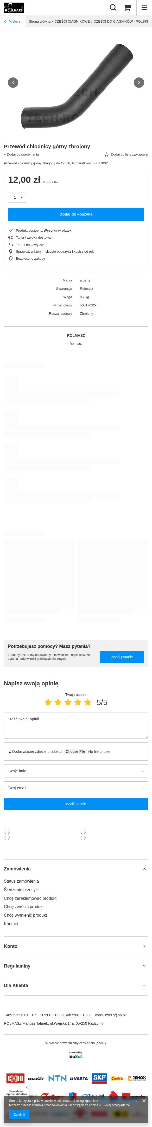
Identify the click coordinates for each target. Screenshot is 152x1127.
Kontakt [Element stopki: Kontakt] (11, 924)
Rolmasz (86, 289)
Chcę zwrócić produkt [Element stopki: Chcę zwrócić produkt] (24, 906)
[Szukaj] (112, 8)
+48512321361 (16, 1015)
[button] (13, 82)
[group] (76, 82)
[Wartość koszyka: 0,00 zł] (127, 8)
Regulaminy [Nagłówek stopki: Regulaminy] (17, 966)
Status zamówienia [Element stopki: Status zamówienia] (21, 881)
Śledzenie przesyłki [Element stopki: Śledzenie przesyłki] (22, 890)
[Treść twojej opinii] (76, 726)
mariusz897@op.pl (110, 1015)
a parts (85, 280)
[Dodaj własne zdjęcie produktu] (98, 751)
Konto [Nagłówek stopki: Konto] (10, 946)
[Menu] (144, 8)
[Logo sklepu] (14, 8)
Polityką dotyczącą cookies (117, 1101)
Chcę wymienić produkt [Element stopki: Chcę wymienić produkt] (25, 915)
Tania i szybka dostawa (33, 237)
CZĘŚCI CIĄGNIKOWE (72, 21)
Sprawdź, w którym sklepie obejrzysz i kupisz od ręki (55, 251)
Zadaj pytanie (122, 657)
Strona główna (39, 21)
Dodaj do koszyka (76, 214)
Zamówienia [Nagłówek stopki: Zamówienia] (17, 868)
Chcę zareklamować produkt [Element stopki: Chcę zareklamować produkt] (30, 898)
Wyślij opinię (76, 804)
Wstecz (12, 22)
